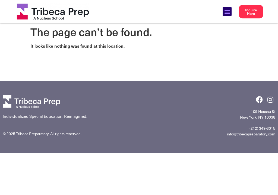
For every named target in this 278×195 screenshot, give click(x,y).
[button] (227, 11)
